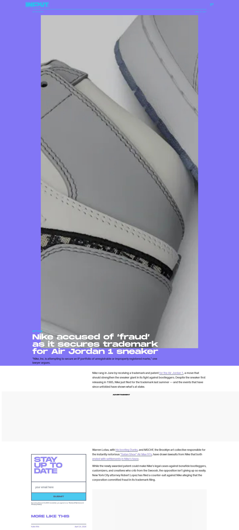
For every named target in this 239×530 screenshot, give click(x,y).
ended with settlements (106, 458)
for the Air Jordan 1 (171, 373)
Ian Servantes (38, 12)
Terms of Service (75, 503)
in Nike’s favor (130, 458)
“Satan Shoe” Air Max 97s (136, 454)
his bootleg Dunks (127, 449)
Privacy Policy (36, 505)
